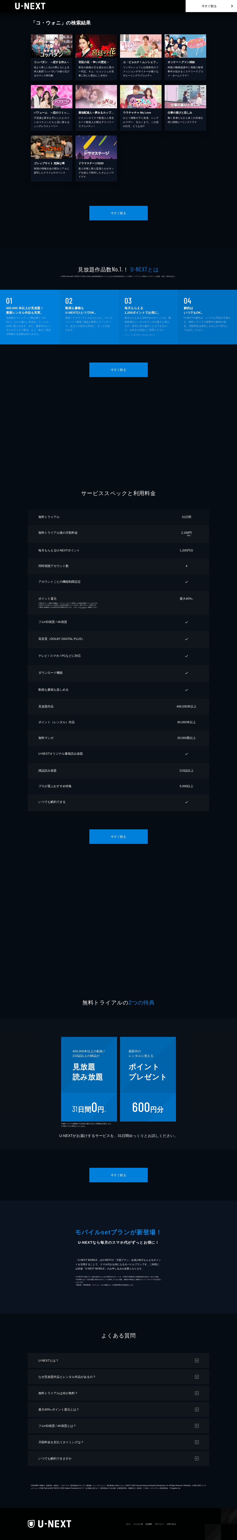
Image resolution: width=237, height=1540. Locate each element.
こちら (83, 607)
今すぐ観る (209, 6)
